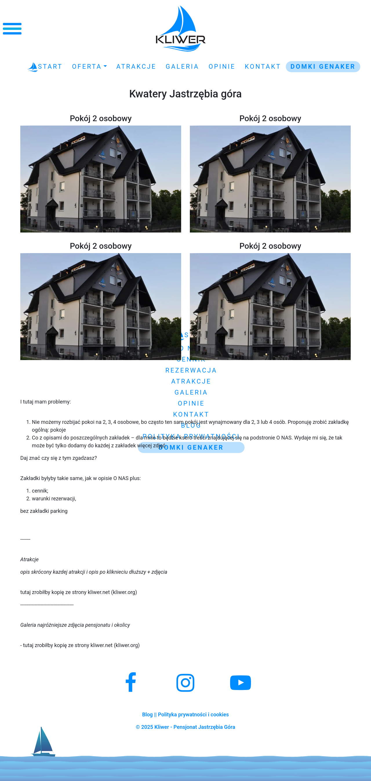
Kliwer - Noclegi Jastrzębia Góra (181, 28)
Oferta (87, 66)
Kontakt (263, 66)
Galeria (182, 66)
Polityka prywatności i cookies (193, 714)
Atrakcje (136, 66)
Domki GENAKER (323, 66)
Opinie (221, 66)
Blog (147, 714)
